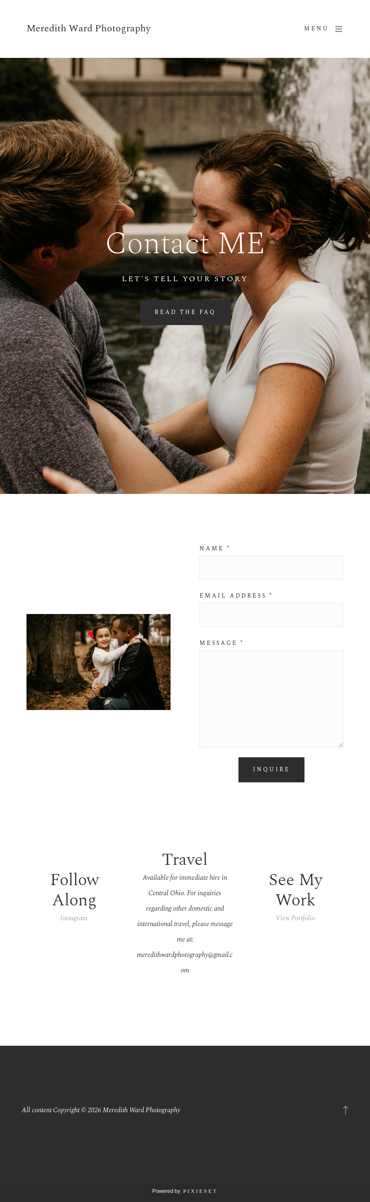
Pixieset (200, 1191)
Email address (236, 596)
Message (221, 643)
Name (214, 549)
